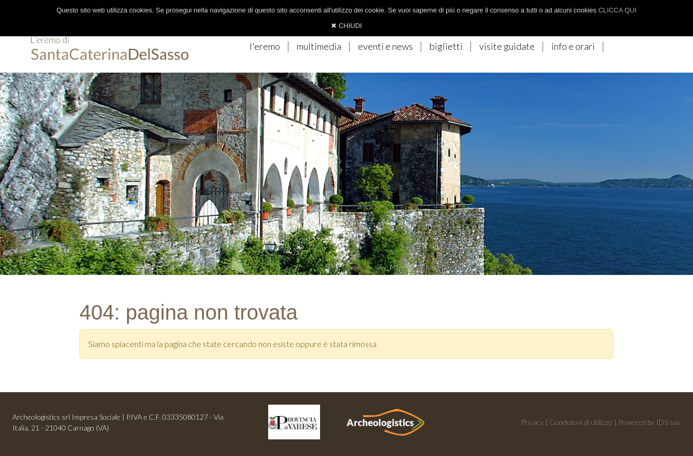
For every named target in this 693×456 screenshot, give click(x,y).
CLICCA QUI (617, 10)
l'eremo (265, 46)
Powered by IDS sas (649, 422)
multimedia (319, 46)
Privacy (532, 422)
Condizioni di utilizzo (581, 422)
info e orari (573, 46)
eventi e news (385, 46)
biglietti (446, 46)
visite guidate (507, 46)
